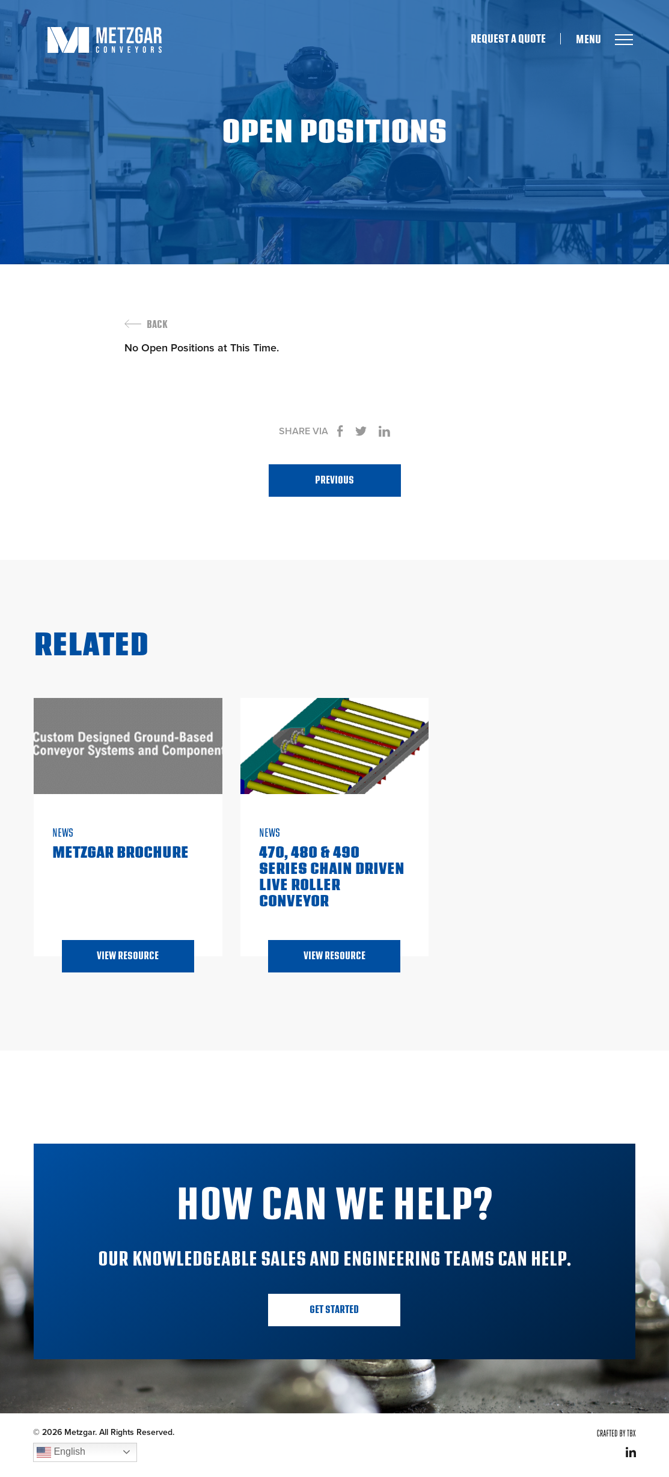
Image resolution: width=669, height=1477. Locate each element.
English (61, 1452)
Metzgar (104, 40)
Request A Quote (508, 39)
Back (157, 325)
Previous (334, 480)
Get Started (334, 1309)
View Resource (128, 955)
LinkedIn (631, 1452)
